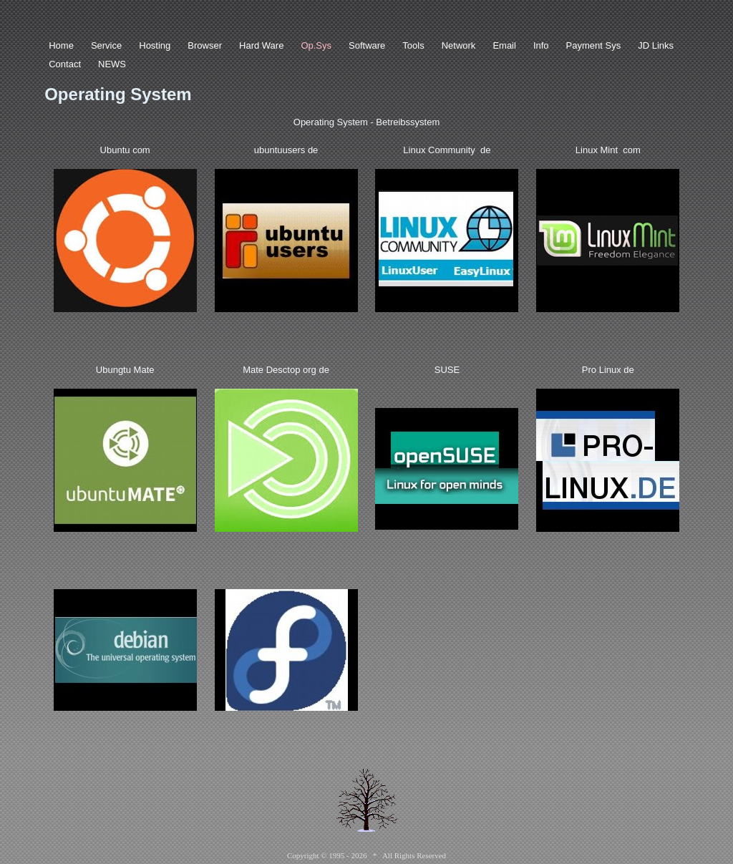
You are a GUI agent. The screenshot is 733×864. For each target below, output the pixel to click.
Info (541, 45)
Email (504, 45)
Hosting (154, 45)
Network (459, 45)
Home (61, 45)
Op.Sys (316, 45)
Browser (205, 45)
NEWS (112, 64)
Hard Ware (261, 45)
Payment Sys (593, 45)
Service (106, 45)
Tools (413, 45)
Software (367, 45)
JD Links (656, 45)
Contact (65, 64)
